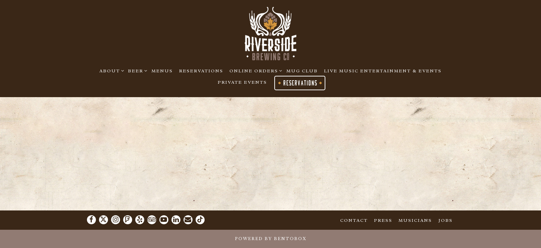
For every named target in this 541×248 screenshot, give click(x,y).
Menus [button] (162, 71)
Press (383, 220)
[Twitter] (103, 219)
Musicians (415, 220)
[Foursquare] (127, 219)
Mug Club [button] (302, 71)
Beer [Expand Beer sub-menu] (137, 70)
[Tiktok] (200, 219)
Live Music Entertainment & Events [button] (383, 71)
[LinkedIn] (175, 219)
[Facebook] (91, 219)
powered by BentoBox (270, 238)
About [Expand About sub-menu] (110, 70)
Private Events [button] (242, 82)
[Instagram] (115, 219)
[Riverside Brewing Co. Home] (270, 33)
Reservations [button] (201, 71)
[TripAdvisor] (151, 219)
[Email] (188, 219)
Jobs (446, 220)
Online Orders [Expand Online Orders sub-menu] (255, 70)
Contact (354, 220)
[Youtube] (163, 219)
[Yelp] (139, 219)
